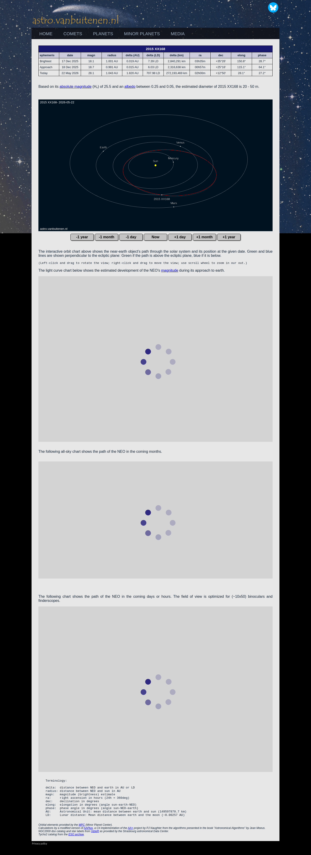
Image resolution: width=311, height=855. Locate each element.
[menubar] (112, 34)
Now (155, 237)
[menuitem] (46, 34)
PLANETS (103, 33)
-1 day (131, 237)
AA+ (130, 837)
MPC (82, 833)
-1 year (82, 237)
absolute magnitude (76, 86)
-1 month (106, 237)
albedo (129, 86)
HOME (46, 33)
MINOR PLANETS (142, 33)
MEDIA (178, 33)
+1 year (229, 237)
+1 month (204, 237)
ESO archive (76, 843)
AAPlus (88, 837)
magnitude (169, 271)
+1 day (180, 237)
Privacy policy (39, 852)
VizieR (95, 840)
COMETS (72, 33)
